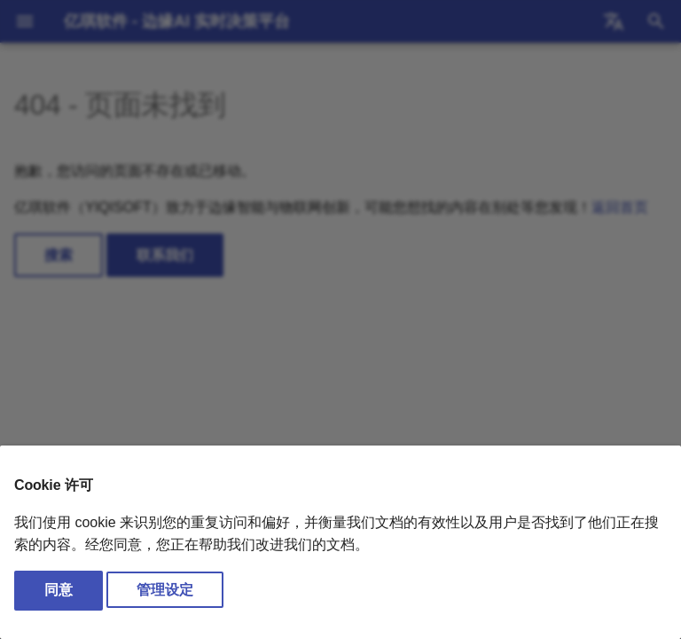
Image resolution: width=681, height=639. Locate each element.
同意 (58, 589)
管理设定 (165, 589)
